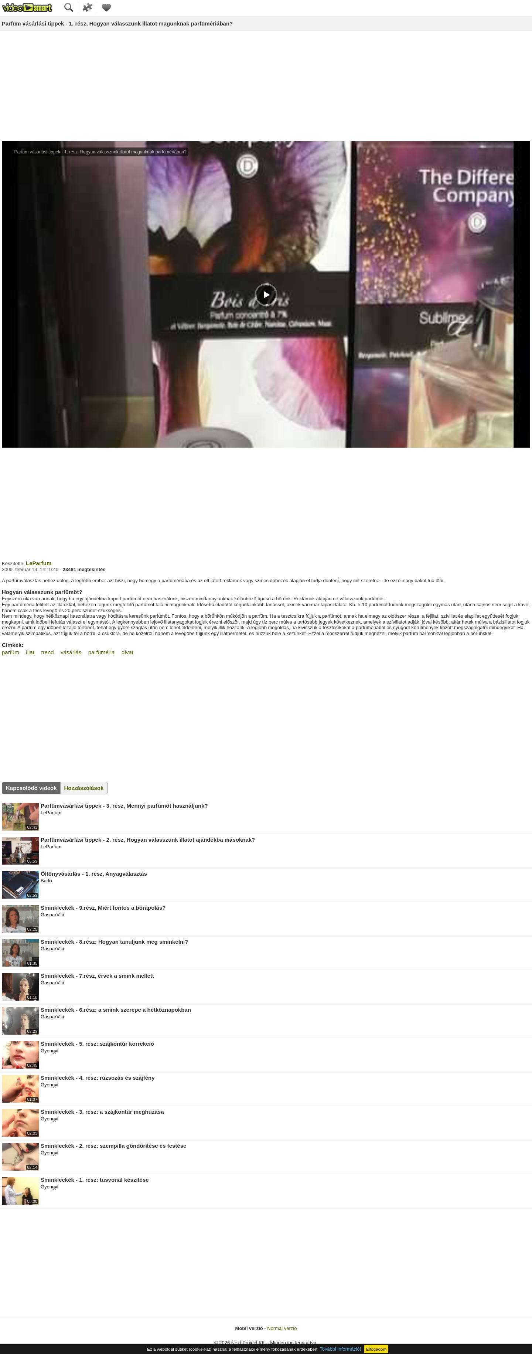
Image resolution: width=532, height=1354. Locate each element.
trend (47, 652)
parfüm (10, 652)
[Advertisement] (266, 86)
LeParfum (38, 563)
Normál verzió (282, 1328)
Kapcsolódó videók (31, 788)
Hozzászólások (84, 788)
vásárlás (71, 652)
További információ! (340, 1349)
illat (30, 652)
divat (127, 652)
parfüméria (101, 652)
